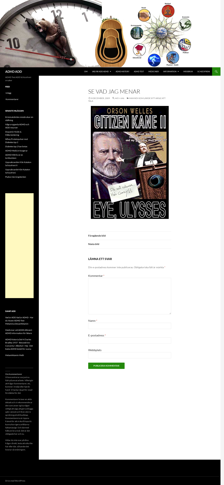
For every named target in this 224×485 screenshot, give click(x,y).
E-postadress (97, 335)
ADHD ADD (13, 71)
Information (169, 71)
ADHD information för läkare (18, 333)
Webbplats (95, 350)
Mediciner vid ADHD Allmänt (18, 330)
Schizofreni (203, 71)
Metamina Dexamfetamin (16, 323)
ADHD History (122, 71)
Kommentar (96, 275)
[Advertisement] (19, 245)
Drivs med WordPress (15, 480)
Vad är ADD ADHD (100, 71)
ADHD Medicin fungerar (16, 150)
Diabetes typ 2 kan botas (16, 146)
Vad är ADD (10, 317)
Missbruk (188, 71)
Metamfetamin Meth (14, 355)
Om (86, 71)
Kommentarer (12, 99)
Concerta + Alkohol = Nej (16, 345)
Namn (92, 320)
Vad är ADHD (22, 317)
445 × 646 (119, 98)
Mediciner (153, 71)
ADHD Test (139, 71)
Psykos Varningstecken (15, 177)
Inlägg (8, 93)
